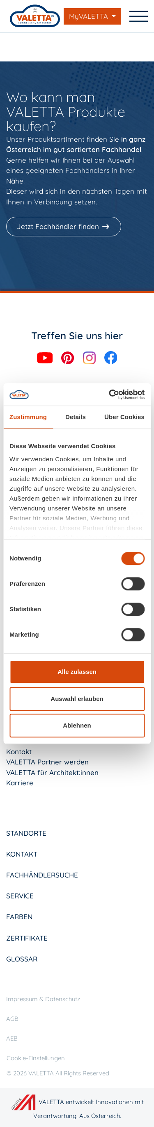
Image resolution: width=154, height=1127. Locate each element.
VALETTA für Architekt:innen (52, 772)
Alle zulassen (77, 671)
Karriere (19, 782)
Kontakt (19, 751)
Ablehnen (77, 725)
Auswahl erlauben (77, 698)
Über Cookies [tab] (124, 416)
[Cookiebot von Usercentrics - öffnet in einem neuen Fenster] (110, 394)
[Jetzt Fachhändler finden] (65, 226)
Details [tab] (75, 416)
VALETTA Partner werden (47, 761)
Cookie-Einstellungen (36, 1058)
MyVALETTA (89, 16)
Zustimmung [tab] (28, 416)
